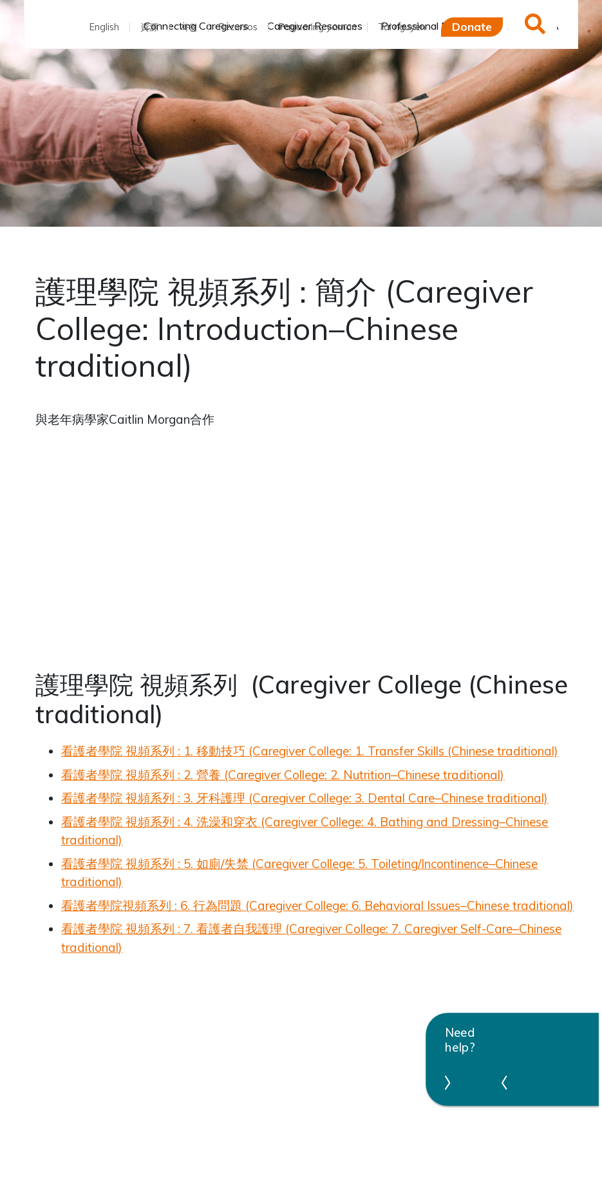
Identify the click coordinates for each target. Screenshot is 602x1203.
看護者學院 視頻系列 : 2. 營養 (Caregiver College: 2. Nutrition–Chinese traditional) (282, 774)
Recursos (238, 27)
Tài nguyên (402, 27)
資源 (149, 27)
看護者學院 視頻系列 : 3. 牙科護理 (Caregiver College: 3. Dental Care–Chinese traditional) (304, 798)
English (104, 27)
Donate (472, 26)
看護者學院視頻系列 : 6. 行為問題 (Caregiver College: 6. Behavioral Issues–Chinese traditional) (317, 905)
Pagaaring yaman (318, 27)
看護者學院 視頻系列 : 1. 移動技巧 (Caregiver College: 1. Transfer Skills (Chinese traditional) (309, 751)
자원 (189, 27)
